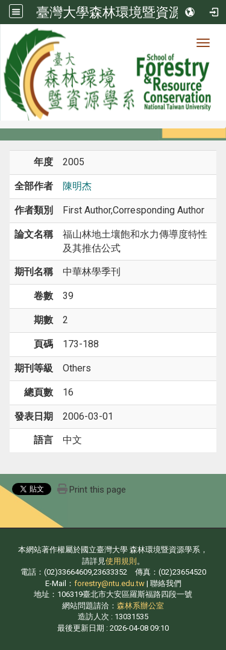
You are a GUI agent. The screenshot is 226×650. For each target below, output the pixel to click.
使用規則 (121, 561)
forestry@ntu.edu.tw (109, 583)
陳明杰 (77, 186)
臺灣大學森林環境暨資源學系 (122, 12)
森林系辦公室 (140, 605)
